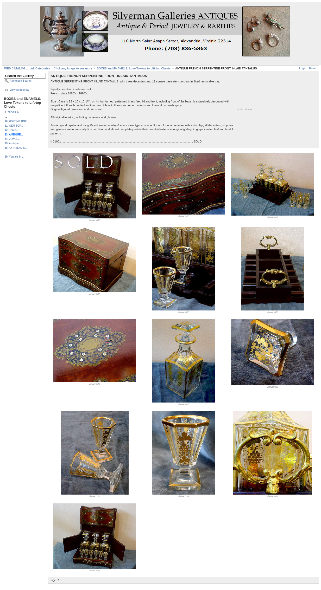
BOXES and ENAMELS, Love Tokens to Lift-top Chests (134, 68)
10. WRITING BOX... (17, 121)
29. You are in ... (14, 156)
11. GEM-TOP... (14, 125)
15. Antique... (13, 143)
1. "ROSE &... (13, 112)
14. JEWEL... (12, 139)
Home (312, 68)
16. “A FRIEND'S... (16, 147)
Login (302, 68)
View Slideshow (19, 89)
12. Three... (11, 130)
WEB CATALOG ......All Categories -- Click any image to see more (48, 68)
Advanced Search (21, 80)
